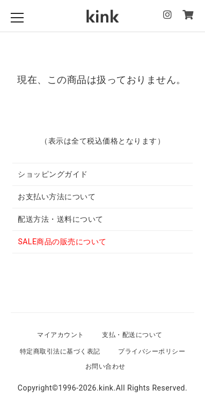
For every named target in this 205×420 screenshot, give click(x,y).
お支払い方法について (57, 196)
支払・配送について (132, 335)
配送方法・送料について (61, 219)
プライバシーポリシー (151, 351)
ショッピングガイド (53, 174)
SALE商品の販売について (62, 241)
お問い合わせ (105, 366)
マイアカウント (60, 335)
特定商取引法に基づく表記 (60, 351)
